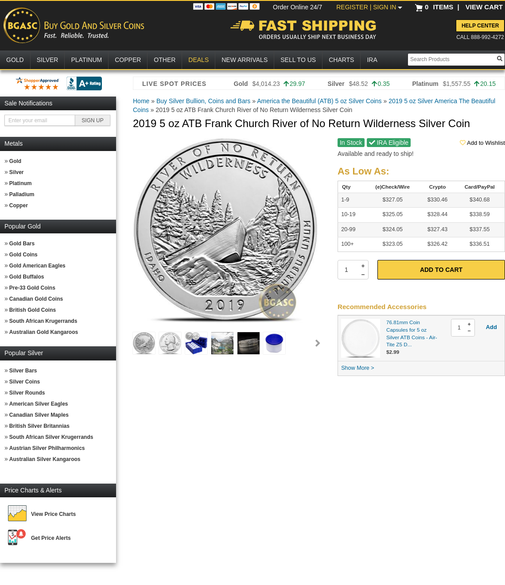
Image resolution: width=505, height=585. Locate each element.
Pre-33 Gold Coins (32, 288)
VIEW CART (484, 7)
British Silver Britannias (39, 426)
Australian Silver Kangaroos (45, 459)
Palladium (22, 194)
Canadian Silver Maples (39, 415)
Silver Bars (23, 371)
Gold (15, 161)
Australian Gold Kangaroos (43, 332)
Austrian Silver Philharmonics (47, 448)
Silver (16, 172)
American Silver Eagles (38, 404)
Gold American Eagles (37, 266)
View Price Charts (53, 514)
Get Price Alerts (51, 538)
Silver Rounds (27, 393)
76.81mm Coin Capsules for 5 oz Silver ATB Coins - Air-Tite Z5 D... (411, 333)
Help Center (480, 26)
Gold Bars (22, 243)
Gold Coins (23, 255)
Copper (18, 205)
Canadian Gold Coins (36, 299)
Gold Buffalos (26, 277)
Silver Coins (24, 382)
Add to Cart (441, 269)
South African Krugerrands (43, 321)
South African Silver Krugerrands (51, 437)
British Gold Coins (32, 310)
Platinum (20, 183)
